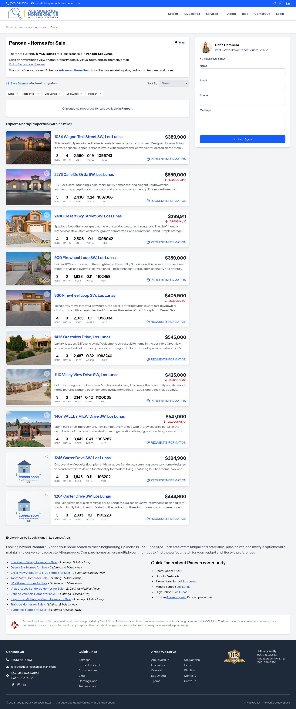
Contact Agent (242, 139)
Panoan (93, 93)
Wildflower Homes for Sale (29, 583)
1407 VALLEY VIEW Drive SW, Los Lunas (89, 416)
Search (173, 13)
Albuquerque (160, 660)
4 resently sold (176, 597)
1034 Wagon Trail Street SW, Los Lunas (88, 137)
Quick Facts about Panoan (27, 64)
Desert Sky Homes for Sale (29, 567)
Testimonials (87, 686)
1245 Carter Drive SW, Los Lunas (82, 458)
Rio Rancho (192, 660)
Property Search (90, 665)
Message (205, 110)
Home (9, 27)
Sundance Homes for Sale (28, 610)
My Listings (192, 13)
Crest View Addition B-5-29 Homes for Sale (40, 572)
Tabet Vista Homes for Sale (29, 578)
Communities (88, 670)
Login (280, 13)
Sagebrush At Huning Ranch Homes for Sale (41, 599)
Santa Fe (190, 681)
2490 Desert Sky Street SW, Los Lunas (88, 216)
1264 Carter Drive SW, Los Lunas (82, 496)
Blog (245, 13)
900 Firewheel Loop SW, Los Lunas (85, 257)
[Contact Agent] (166, 159)
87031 (177, 571)
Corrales (157, 670)
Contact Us (262, 13)
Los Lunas (24, 27)
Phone (204, 95)
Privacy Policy (252, 702)
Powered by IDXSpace (277, 702)
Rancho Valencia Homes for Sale (33, 594)
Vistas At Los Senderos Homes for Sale (37, 588)
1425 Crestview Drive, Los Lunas (82, 337)
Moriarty (190, 675)
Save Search (32, 83)
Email (203, 80)
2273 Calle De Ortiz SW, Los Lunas (84, 174)
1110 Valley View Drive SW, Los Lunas (86, 375)
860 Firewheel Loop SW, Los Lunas (84, 295)
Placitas (189, 670)
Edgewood (158, 675)
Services (213, 13)
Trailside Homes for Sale (27, 604)
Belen (188, 665)
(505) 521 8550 (212, 58)
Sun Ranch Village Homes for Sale (34, 562)
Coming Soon (88, 681)
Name (203, 65)
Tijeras (155, 681)
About (231, 13)
